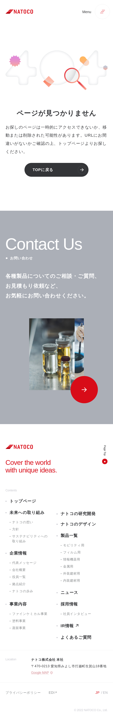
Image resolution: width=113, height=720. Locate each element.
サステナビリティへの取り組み (30, 538)
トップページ (22, 501)
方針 (15, 529)
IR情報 (67, 626)
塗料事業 (19, 621)
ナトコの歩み (22, 591)
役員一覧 (19, 577)
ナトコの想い (22, 522)
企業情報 (18, 553)
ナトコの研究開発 (78, 513)
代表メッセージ (24, 563)
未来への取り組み (27, 512)
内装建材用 (71, 580)
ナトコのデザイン (78, 524)
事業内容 (18, 604)
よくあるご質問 (76, 637)
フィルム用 (72, 552)
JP (97, 692)
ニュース (69, 592)
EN (105, 692)
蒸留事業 (19, 628)
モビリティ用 (73, 545)
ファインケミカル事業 (30, 614)
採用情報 (69, 604)
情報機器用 (71, 559)
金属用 (68, 566)
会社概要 (19, 570)
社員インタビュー (77, 614)
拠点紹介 (19, 584)
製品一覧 (69, 535)
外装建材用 (71, 573)
